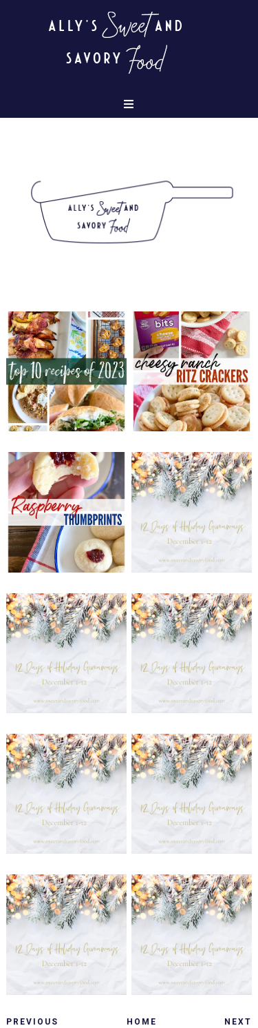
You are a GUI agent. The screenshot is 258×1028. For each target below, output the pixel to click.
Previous (32, 1022)
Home (142, 1022)
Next (238, 1022)
